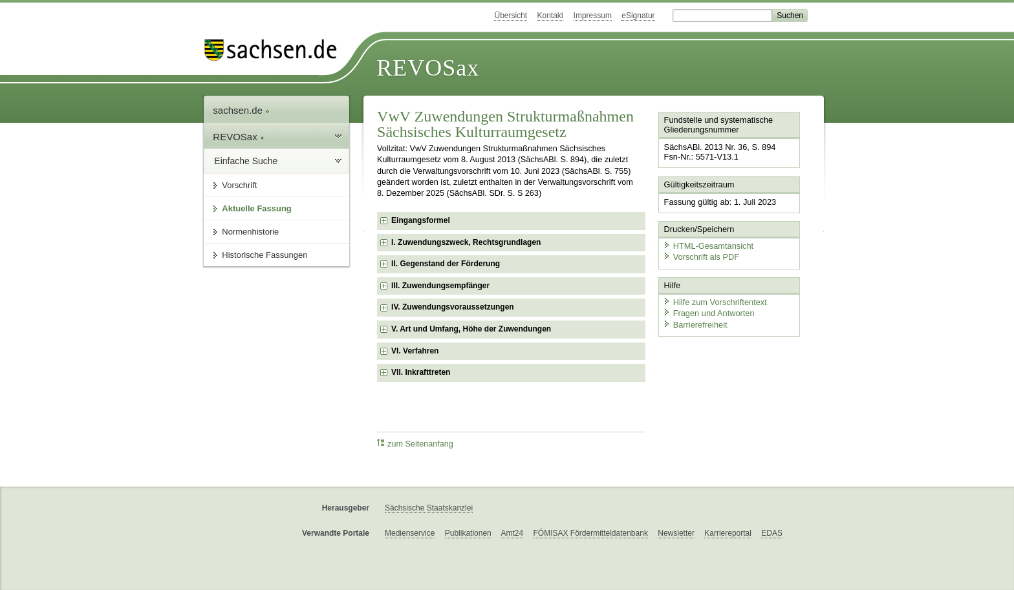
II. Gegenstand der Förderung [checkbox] (445, 263)
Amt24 (512, 533)
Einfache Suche (245, 161)
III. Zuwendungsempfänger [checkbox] (440, 285)
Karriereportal (727, 533)
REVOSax (427, 68)
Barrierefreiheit (695, 325)
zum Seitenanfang (415, 443)
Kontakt (550, 15)
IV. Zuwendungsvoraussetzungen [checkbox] (452, 306)
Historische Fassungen (264, 255)
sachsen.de (241, 110)
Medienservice (410, 533)
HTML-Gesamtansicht (708, 246)
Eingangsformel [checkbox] (420, 220)
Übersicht (510, 15)
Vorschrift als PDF (701, 257)
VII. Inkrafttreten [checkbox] (420, 372)
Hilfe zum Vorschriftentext (715, 302)
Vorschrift (239, 185)
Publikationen (468, 533)
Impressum (593, 15)
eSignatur (637, 15)
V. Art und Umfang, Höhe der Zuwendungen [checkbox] (471, 328)
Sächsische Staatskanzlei (429, 507)
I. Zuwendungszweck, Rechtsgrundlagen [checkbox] (466, 242)
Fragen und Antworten (709, 313)
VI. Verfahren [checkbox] (414, 350)
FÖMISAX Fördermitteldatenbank (590, 533)
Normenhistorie (250, 232)
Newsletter (676, 533)
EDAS (771, 533)
